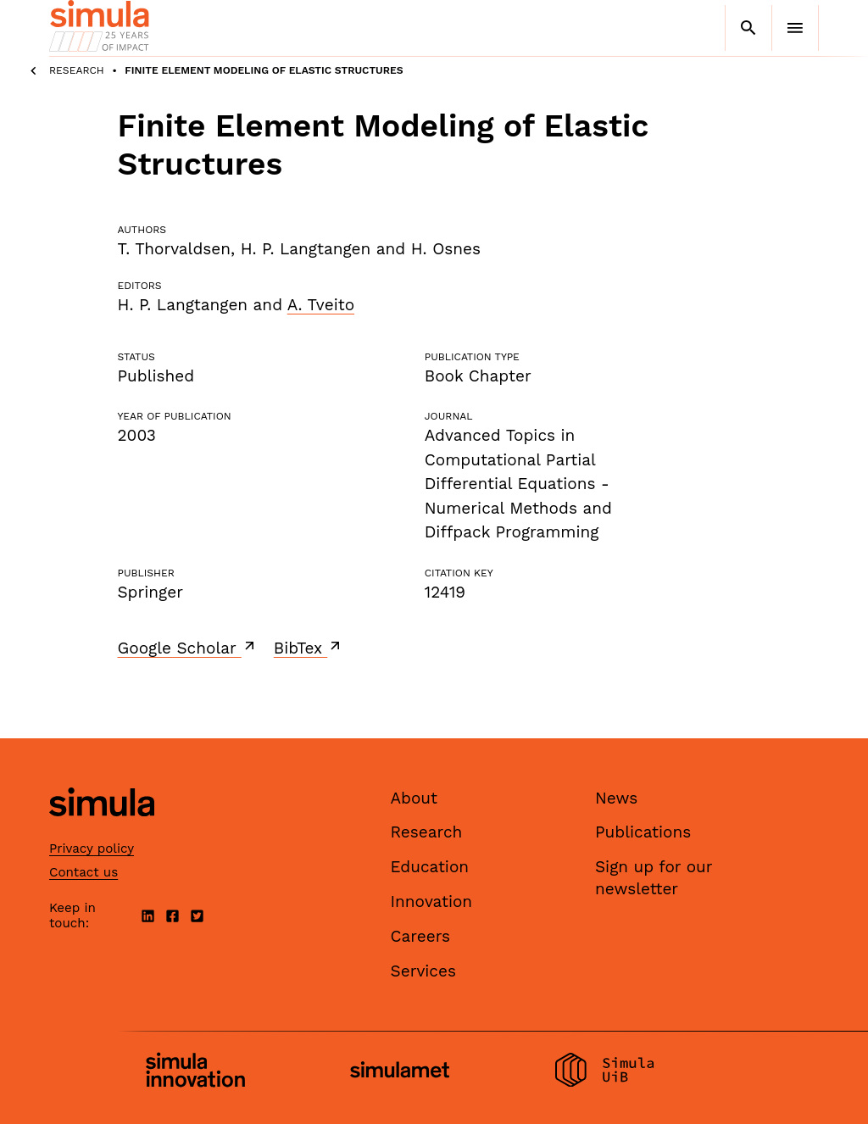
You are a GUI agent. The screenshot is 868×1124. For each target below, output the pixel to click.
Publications (643, 832)
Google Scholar (188, 647)
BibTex (309, 647)
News (616, 798)
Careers (421, 936)
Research (76, 70)
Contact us (83, 872)
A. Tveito (320, 304)
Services (423, 971)
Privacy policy (91, 848)
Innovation (432, 901)
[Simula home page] (101, 830)
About (414, 798)
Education (430, 866)
